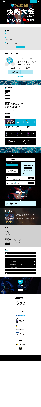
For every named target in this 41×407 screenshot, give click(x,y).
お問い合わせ (28, 1)
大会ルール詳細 (9, 245)
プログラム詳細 (27, 168)
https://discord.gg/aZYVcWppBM (16, 111)
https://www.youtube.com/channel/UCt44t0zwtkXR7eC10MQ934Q (20, 197)
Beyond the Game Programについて (20, 76)
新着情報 (11, 1)
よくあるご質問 (24, 1)
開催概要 (14, 1)
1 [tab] (17, 25)
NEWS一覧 (20, 47)
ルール (21, 1)
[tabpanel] (20, 13)
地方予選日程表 (29, 183)
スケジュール (18, 1)
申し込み (33, 1)
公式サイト (26, 223)
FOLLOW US (20, 297)
